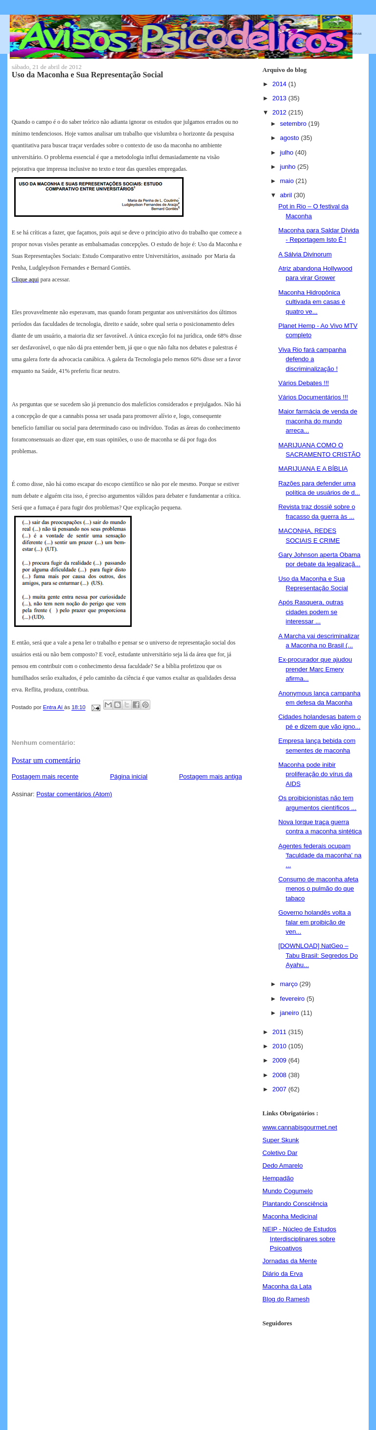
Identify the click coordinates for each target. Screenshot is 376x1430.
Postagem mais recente (45, 776)
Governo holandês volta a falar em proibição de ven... (315, 922)
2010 (280, 1046)
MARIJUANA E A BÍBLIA (313, 468)
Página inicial (129, 776)
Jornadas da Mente (289, 1261)
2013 (280, 98)
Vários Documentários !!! (313, 397)
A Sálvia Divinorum (305, 254)
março (290, 984)
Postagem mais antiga (210, 776)
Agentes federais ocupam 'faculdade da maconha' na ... (320, 855)
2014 (280, 84)
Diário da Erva (282, 1273)
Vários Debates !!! (304, 383)
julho (287, 152)
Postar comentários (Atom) (74, 794)
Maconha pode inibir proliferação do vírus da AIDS (315, 774)
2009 (280, 1060)
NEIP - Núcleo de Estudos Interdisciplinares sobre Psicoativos (299, 1238)
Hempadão (278, 1178)
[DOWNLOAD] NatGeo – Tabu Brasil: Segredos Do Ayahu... (318, 955)
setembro (294, 123)
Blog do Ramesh (285, 1299)
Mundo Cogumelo (287, 1191)
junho (288, 166)
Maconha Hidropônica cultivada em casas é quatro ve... (312, 302)
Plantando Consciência (295, 1203)
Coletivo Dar (280, 1152)
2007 (280, 1089)
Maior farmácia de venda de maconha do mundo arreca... (318, 421)
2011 (280, 1032)
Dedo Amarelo (282, 1165)
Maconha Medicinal (289, 1216)
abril (287, 195)
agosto (290, 137)
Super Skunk (280, 1140)
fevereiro (293, 998)
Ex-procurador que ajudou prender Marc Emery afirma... (315, 669)
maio (288, 181)
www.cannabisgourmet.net (299, 1127)
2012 (280, 112)
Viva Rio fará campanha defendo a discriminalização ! (313, 359)
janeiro (290, 1012)
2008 (280, 1075)
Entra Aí (53, 708)
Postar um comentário (46, 760)
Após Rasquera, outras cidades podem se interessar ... (311, 612)
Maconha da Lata (286, 1286)
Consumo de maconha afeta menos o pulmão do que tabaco (318, 889)
